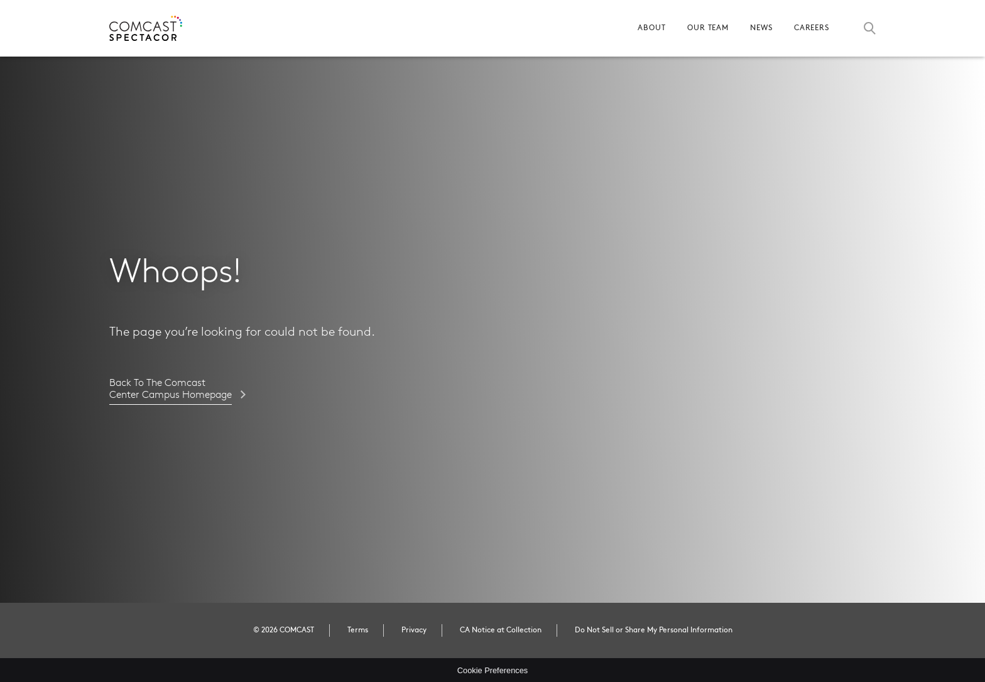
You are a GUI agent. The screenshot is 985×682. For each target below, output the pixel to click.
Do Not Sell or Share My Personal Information (653, 630)
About (652, 28)
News (761, 28)
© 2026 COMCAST (283, 630)
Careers (811, 28)
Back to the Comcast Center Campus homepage (170, 389)
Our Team (708, 28)
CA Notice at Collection (500, 630)
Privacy (414, 630)
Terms (357, 630)
